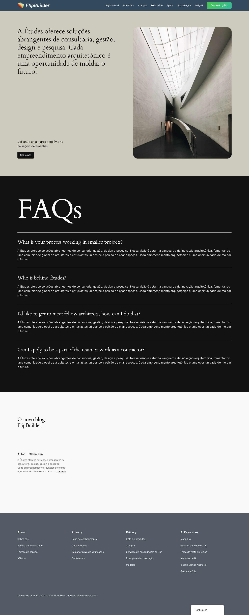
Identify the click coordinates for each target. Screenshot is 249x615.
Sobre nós (25, 154)
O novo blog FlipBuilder (31, 423)
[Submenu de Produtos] (133, 5)
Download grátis (219, 5)
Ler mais (61, 471)
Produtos (127, 5)
